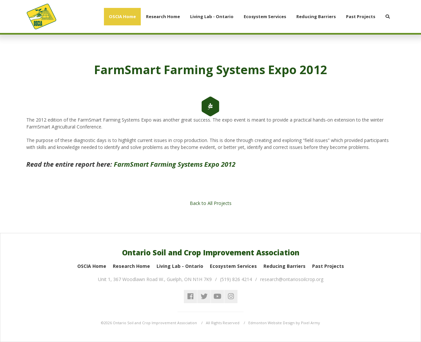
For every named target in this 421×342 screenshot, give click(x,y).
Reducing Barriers (284, 266)
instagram (230, 296)
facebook (190, 296)
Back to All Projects (211, 203)
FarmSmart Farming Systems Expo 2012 (174, 164)
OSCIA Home (91, 266)
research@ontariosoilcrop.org (291, 279)
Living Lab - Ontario (180, 266)
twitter (203, 296)
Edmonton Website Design (271, 322)
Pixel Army (310, 322)
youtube (217, 296)
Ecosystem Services (233, 266)
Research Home (131, 266)
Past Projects (328, 266)
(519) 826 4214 (236, 279)
